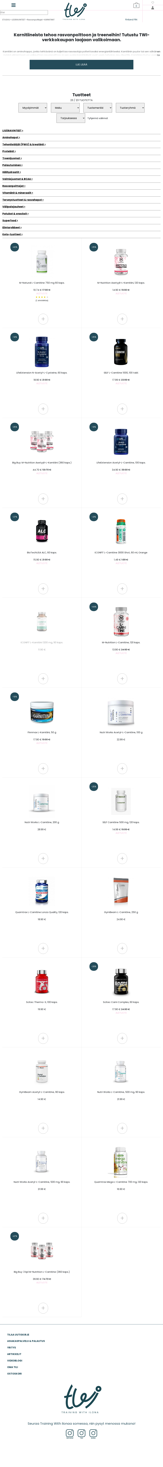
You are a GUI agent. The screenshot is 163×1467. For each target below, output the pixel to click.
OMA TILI (12, 1367)
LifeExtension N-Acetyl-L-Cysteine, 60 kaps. (41, 378)
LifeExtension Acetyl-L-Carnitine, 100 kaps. (121, 468)
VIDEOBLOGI (14, 1360)
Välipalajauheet (13, 206)
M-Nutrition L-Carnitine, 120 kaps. (121, 648)
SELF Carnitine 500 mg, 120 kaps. (121, 828)
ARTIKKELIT (14, 1354)
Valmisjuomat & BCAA (16, 179)
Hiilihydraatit (10, 172)
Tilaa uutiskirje (18, 1334)
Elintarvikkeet (11, 227)
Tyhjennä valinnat (97, 118)
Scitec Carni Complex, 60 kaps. (121, 1007)
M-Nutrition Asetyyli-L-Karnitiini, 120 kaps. (121, 288)
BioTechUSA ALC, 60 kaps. (42, 558)
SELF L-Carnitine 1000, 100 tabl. (121, 378)
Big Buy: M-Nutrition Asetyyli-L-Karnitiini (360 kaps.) (42, 468)
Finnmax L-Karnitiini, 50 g (42, 738)
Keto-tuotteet (11, 234)
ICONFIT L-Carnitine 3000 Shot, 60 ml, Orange (121, 558)
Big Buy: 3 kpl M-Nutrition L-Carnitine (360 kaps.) (42, 1277)
